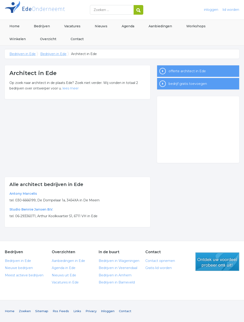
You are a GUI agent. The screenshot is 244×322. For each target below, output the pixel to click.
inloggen (211, 10)
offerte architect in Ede (187, 71)
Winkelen (17, 39)
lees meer (71, 88)
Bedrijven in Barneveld (117, 282)
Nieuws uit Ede (64, 275)
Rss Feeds (61, 311)
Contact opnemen (160, 261)
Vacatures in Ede (65, 282)
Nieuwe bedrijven (19, 268)
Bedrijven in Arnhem (115, 275)
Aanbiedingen (160, 26)
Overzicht (48, 39)
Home (14, 26)
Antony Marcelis (23, 194)
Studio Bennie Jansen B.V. (31, 209)
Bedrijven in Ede (62, 9)
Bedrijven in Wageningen (119, 261)
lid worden (231, 10)
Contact (77, 39)
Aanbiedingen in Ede (68, 261)
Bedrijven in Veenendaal (118, 268)
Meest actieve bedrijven (24, 275)
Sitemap (41, 311)
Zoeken (25, 311)
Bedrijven (42, 26)
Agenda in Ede (63, 268)
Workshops (196, 26)
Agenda (128, 26)
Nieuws (101, 26)
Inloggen (108, 311)
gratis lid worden (217, 262)
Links (77, 311)
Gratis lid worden (158, 268)
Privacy (91, 311)
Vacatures (72, 26)
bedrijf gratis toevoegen (188, 84)
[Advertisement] (77, 138)
